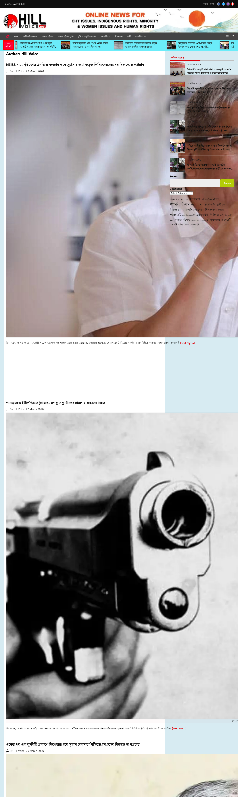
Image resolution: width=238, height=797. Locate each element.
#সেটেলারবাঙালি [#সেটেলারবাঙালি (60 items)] (188, 215)
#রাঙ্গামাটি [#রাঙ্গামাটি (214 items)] (175, 215)
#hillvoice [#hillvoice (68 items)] (174, 199)
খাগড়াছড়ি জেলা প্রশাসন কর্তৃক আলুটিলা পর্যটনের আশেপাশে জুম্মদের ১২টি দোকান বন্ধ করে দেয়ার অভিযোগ (209, 169)
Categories (176, 188)
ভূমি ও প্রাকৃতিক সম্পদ (87, 36)
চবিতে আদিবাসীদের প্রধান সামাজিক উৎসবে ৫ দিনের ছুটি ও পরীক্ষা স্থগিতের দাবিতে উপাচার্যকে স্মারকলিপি (210, 150)
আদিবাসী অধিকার (30, 36)
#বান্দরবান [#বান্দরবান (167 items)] (175, 209)
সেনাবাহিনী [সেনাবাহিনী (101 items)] (194, 224)
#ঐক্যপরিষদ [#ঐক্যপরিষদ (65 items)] (207, 199)
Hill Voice (19, 71)
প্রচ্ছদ (16, 36)
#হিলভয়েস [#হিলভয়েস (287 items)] (216, 215)
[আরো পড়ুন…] (187, 342)
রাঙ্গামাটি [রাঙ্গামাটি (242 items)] (226, 220)
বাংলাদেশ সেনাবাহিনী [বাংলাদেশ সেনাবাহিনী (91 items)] (200, 220)
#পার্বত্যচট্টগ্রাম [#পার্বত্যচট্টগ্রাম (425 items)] (180, 204)
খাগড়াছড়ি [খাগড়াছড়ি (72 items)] (228, 215)
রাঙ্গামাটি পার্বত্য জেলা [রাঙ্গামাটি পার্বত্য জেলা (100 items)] (179, 224)
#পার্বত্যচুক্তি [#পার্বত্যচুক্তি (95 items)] (209, 204)
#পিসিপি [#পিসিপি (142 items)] (220, 204)
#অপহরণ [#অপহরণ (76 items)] (184, 199)
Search (174, 176)
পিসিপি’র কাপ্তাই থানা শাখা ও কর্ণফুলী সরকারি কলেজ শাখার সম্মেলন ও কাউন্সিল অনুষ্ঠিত (41, 47)
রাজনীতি (140, 36)
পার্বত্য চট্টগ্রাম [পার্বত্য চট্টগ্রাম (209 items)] (182, 220)
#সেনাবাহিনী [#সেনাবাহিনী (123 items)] (202, 215)
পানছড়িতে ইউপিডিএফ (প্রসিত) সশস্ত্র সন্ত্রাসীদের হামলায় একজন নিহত (55, 403)
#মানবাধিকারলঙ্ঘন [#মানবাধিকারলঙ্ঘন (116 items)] (207, 209)
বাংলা (212, 4)
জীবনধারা (119, 36)
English (205, 4)
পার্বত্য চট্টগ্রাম (48, 36)
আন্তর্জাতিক (11, 60)
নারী (129, 36)
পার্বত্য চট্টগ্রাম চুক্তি (65, 36)
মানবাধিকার (105, 36)
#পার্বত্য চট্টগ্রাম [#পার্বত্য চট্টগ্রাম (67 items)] (197, 205)
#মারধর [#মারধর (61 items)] (221, 210)
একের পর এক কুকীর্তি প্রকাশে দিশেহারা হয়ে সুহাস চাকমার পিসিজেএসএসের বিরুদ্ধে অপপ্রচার (73, 744)
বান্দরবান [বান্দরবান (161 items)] (215, 220)
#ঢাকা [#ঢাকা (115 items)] (216, 199)
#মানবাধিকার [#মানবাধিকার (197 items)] (189, 209)
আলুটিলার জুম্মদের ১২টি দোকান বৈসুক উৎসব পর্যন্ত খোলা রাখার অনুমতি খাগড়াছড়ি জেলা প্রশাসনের (198, 47)
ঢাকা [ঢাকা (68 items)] (171, 220)
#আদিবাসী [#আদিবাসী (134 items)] (195, 199)
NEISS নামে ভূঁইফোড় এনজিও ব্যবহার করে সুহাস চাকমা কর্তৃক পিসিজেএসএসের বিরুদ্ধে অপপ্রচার (75, 65)
